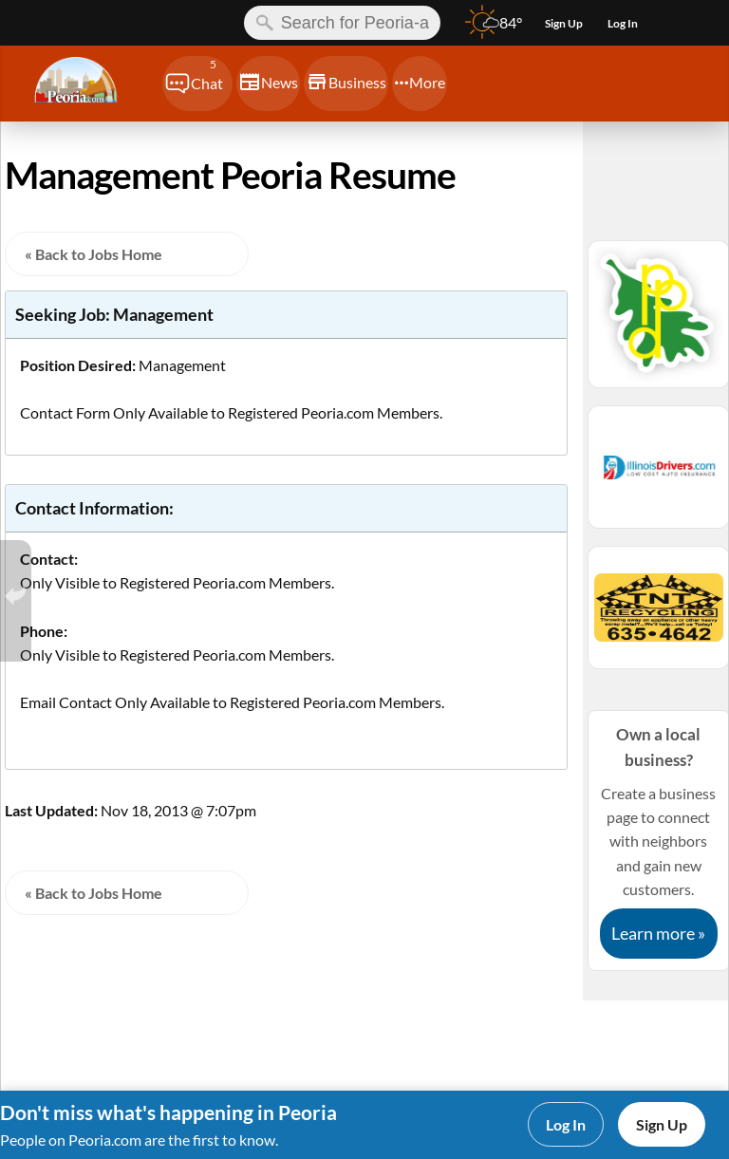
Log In (566, 1124)
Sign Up (661, 1124)
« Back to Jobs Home (93, 254)
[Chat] (197, 83)
